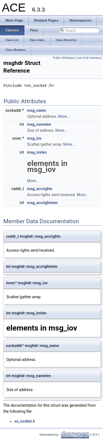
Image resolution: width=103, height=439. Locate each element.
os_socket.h (24, 421)
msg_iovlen (37, 152)
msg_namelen (39, 124)
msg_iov (34, 138)
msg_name (36, 110)
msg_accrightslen (42, 202)
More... (64, 116)
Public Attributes (63, 58)
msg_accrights (39, 188)
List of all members (89, 58)
